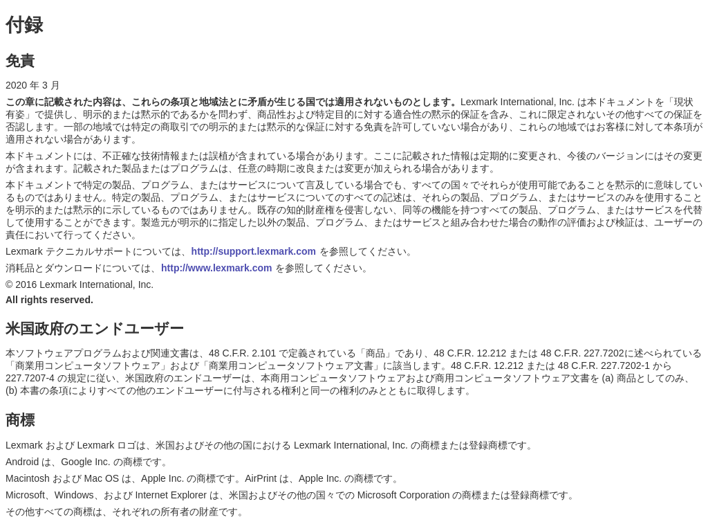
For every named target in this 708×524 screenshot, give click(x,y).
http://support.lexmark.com (254, 251)
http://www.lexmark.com (216, 267)
